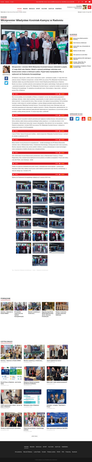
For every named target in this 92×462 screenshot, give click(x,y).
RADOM (19, 8)
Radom (34, 270)
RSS (63, 451)
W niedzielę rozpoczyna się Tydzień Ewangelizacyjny (20, 309)
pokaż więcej (34, 436)
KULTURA (44, 8)
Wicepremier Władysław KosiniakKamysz (23, 270)
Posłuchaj (68, 451)
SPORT (38, 8)
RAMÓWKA (58, 8)
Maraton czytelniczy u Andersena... (34, 308)
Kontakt (2, 1)
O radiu (12, 1)
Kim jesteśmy (18, 451)
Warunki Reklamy (27, 451)
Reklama (7, 1)
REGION (25, 8)
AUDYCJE (51, 8)
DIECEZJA (32, 8)
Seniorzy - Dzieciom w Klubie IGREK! (7, 308)
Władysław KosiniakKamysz (42, 270)
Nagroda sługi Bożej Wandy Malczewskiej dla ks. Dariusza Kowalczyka (48, 309)
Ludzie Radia (37, 451)
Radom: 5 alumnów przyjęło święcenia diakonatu (62, 309)
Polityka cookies (51, 451)
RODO (58, 451)
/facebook (74, 451)
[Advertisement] (40, 281)
